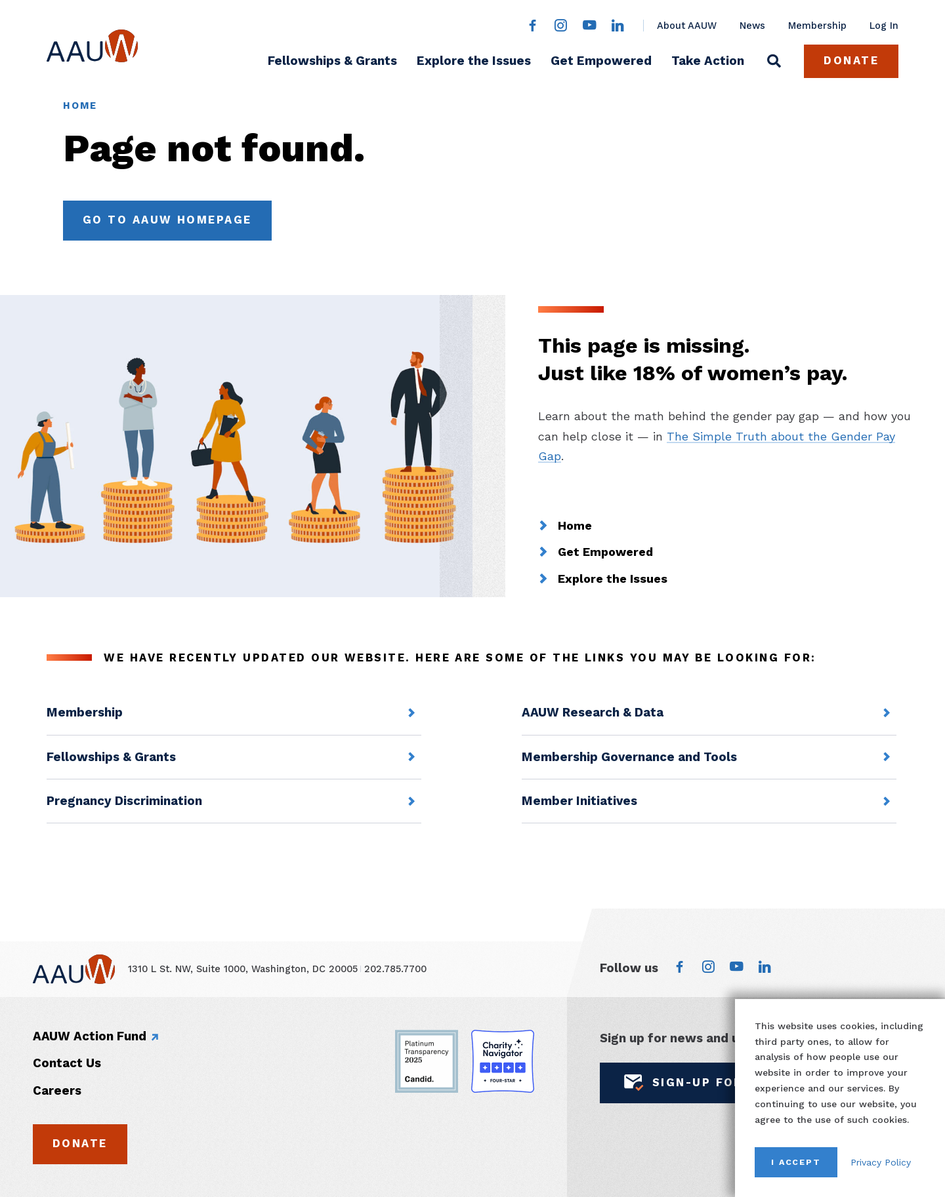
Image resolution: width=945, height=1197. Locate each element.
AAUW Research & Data (592, 712)
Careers (57, 1091)
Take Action (707, 61)
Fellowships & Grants (332, 61)
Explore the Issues (474, 61)
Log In (884, 25)
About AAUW (687, 25)
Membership (817, 25)
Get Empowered (601, 61)
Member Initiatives (579, 801)
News (752, 25)
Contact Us (67, 1063)
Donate (851, 60)
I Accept (796, 1162)
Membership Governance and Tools (629, 757)
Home (80, 105)
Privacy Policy (880, 1162)
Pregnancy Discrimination (124, 801)
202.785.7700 (395, 969)
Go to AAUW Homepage (167, 220)
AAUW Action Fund (89, 1036)
